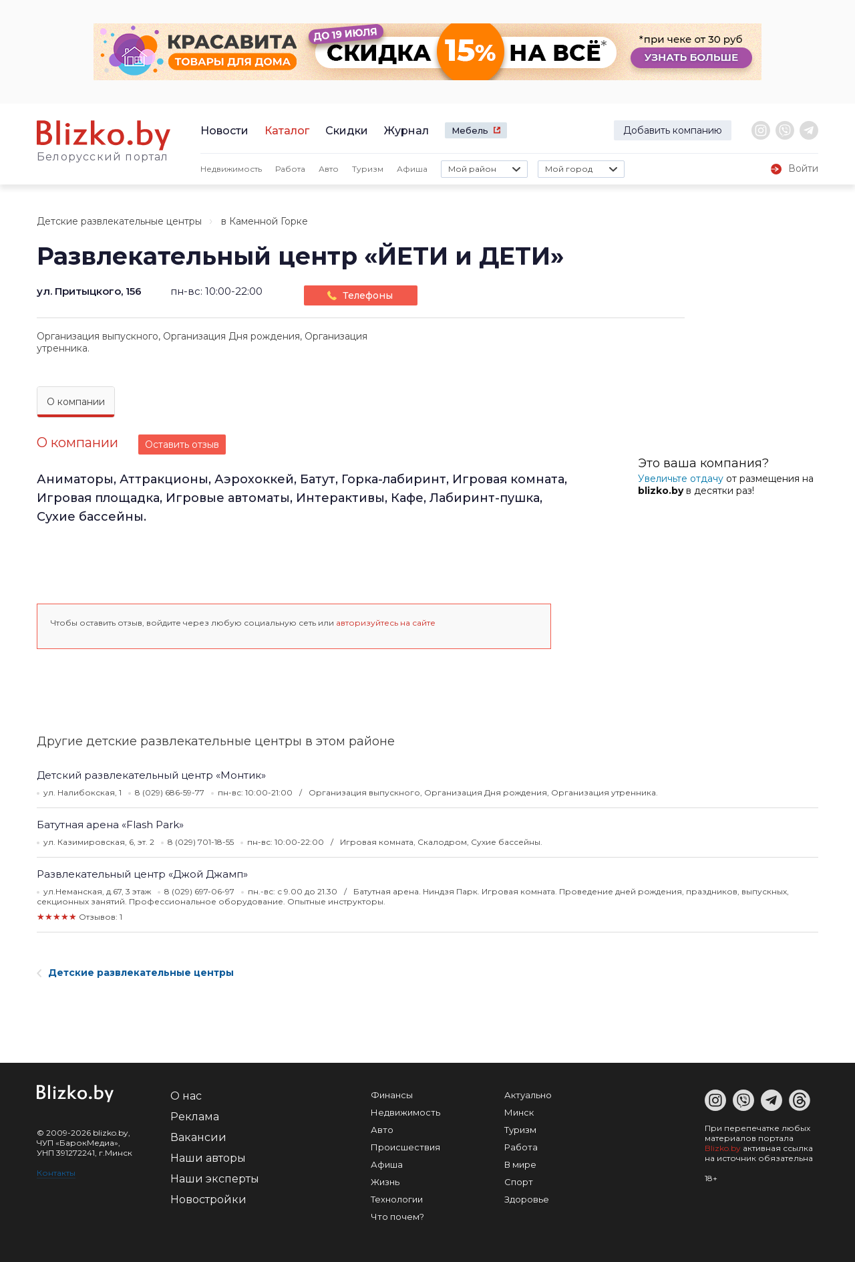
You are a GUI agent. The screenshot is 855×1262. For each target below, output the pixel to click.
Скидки (346, 130)
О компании (76, 402)
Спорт (518, 1181)
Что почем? (397, 1216)
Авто (329, 169)
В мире (520, 1164)
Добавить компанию (672, 130)
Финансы (392, 1095)
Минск (519, 1112)
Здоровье (526, 1199)
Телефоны (368, 295)
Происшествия (405, 1147)
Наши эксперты (214, 1178)
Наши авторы (208, 1158)
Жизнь (385, 1181)
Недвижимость (231, 169)
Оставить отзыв (182, 444)
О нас (186, 1096)
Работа (290, 169)
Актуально (528, 1095)
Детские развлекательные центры (119, 221)
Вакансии (198, 1137)
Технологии (397, 1199)
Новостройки (208, 1199)
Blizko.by (723, 1148)
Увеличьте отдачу (680, 479)
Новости (224, 130)
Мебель (470, 130)
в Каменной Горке (264, 221)
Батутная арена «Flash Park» (110, 824)
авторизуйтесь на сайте (386, 623)
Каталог (287, 130)
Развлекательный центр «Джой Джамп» (142, 874)
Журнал (406, 130)
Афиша (412, 169)
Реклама (194, 1116)
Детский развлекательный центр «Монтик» (151, 775)
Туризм (367, 169)
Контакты (56, 1173)
